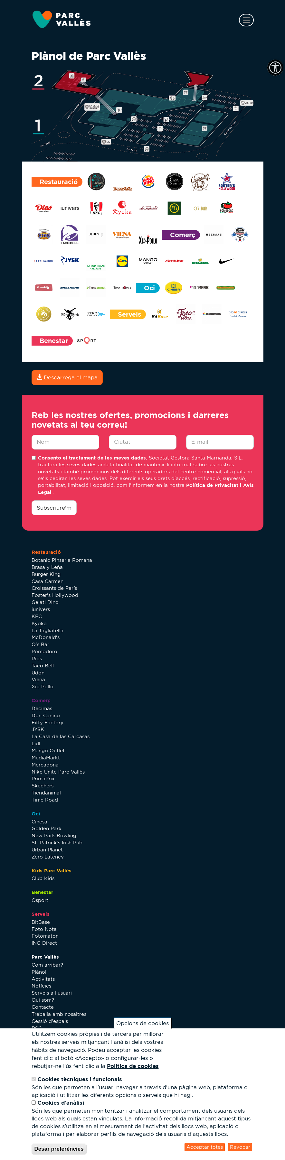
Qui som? (43, 1000)
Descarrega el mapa (67, 377)
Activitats (43, 979)
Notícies (41, 985)
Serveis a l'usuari (52, 993)
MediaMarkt (46, 757)
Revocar (240, 1147)
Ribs (37, 658)
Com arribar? (47, 965)
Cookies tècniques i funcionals (79, 1079)
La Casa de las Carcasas (61, 736)
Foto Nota (44, 929)
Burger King (46, 574)
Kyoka (39, 623)
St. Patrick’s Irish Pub (57, 842)
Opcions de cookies (142, 1023)
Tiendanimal (46, 792)
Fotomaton (45, 936)
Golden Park (47, 828)
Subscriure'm (54, 508)
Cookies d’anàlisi (60, 1103)
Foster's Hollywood (55, 595)
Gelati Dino (45, 602)
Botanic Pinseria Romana (62, 560)
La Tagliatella (47, 630)
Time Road (45, 800)
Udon (38, 672)
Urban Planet (47, 849)
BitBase (41, 922)
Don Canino (46, 715)
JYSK (38, 729)
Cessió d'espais (50, 1021)
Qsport (40, 900)
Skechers (42, 785)
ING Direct (44, 943)
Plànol (39, 972)
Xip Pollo (42, 686)
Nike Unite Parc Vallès (58, 772)
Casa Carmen (47, 581)
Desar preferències (59, 1149)
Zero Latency (48, 856)
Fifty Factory (47, 722)
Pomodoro (44, 651)
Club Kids (43, 878)
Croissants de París (54, 588)
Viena (38, 679)
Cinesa (39, 821)
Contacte (43, 1007)
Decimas (42, 708)
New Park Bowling (54, 835)
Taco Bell (43, 665)
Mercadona (45, 764)
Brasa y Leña (47, 567)
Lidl (36, 743)
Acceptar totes (204, 1147)
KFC (37, 616)
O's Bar (40, 644)
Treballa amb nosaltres (59, 1014)
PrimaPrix (43, 778)
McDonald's (46, 637)
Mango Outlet (48, 750)
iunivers (41, 609)
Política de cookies (133, 1066)
